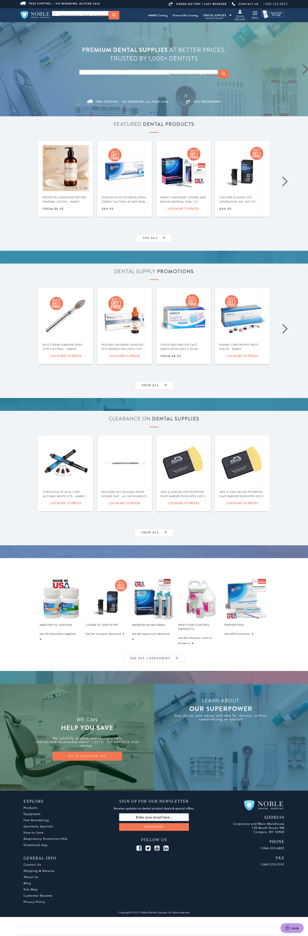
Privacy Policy (34, 904)
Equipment (32, 816)
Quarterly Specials (38, 828)
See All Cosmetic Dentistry (105, 636)
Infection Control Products (194, 628)
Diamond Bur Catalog (185, 15)
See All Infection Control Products (195, 642)
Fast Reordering (36, 822)
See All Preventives (238, 636)
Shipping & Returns (39, 873)
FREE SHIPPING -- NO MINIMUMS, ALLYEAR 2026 (60, 3)
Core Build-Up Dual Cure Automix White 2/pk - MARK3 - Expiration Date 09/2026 (65, 496)
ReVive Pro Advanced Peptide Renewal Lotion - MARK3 (64, 199)
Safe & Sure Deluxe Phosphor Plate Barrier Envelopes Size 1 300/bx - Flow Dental (241, 496)
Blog (27, 885)
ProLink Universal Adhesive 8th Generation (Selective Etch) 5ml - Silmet (122, 349)
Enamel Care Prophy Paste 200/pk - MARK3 (238, 346)
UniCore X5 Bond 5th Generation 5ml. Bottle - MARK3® (238, 201)
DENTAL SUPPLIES (217, 15)
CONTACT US (245, 4)
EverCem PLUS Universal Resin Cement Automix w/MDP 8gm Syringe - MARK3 (124, 201)
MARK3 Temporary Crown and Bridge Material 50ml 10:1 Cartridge (183, 201)
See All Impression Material (151, 638)
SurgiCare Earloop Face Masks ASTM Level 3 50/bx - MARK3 (180, 349)
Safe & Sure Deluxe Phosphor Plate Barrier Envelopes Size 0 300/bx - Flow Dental (182, 496)
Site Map (31, 891)
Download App (36, 847)
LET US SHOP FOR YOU (87, 758)
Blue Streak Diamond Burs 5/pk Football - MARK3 (62, 346)
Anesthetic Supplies (56, 626)
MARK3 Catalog (157, 15)
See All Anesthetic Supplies (59, 638)
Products (30, 810)
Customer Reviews (38, 898)
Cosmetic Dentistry (102, 626)
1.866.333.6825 (276, 3)
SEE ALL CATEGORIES (154, 660)
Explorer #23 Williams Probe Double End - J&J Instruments (124, 494)
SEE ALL (154, 238)
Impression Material (149, 626)
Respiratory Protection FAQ (45, 841)
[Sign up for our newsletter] (154, 819)
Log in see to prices (183, 208)
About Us (31, 879)
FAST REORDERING (203, 102)
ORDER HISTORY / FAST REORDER (198, 4)
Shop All (154, 385)
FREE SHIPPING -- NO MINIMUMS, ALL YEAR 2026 (127, 102)
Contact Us (32, 867)
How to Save (34, 835)
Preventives (234, 626)
